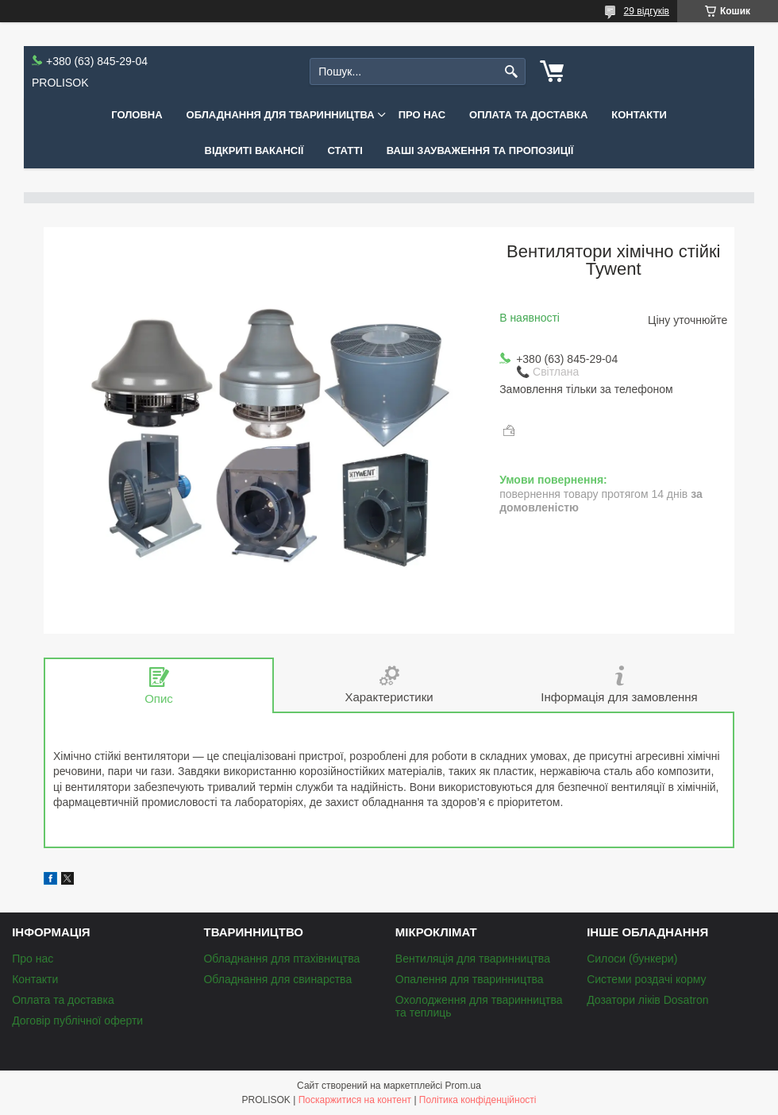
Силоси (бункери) (632, 958)
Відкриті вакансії (254, 150)
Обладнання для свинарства (277, 979)
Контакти (639, 115)
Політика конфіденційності (478, 1099)
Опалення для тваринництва (469, 979)
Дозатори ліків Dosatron (647, 999)
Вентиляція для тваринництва (472, 958)
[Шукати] (511, 72)
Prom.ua (463, 1085)
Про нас (422, 115)
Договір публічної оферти (77, 1020)
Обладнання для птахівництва (281, 958)
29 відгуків (646, 11)
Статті (344, 150)
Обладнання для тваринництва (281, 115)
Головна (136, 115)
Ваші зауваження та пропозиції (480, 150)
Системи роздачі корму (646, 979)
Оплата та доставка (528, 115)
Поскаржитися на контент (354, 1099)
